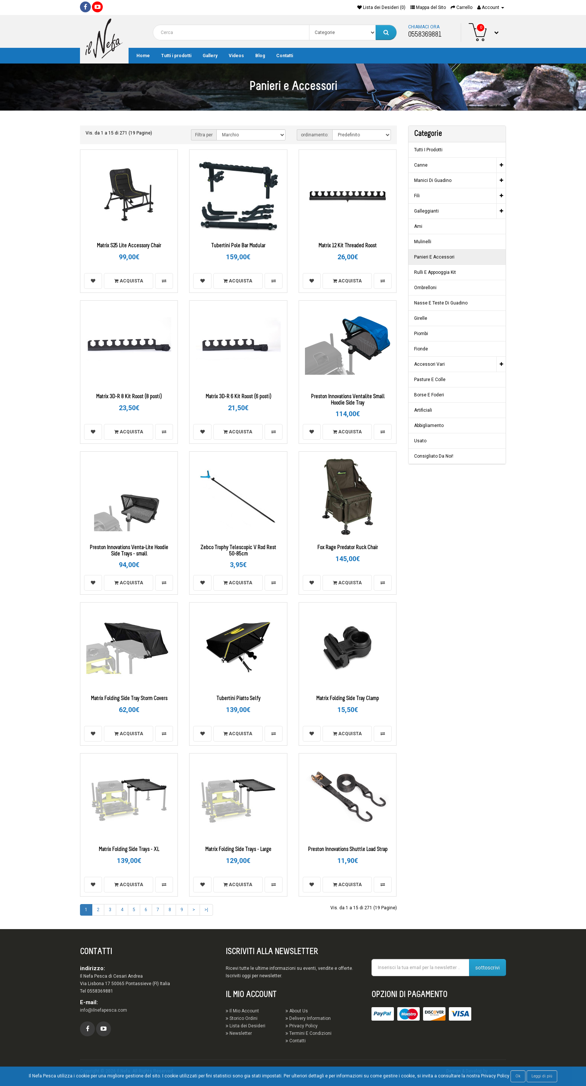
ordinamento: (315, 134)
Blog (260, 55)
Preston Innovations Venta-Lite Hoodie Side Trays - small (129, 551)
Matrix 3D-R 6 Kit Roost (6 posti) (238, 397)
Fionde (421, 349)
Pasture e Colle (429, 379)
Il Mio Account (242, 1011)
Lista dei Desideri (245, 1025)
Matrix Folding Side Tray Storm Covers (129, 699)
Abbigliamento (429, 425)
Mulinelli (422, 241)
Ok (518, 1076)
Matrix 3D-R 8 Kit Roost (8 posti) (129, 397)
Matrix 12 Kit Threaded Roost (347, 246)
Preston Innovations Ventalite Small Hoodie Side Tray (348, 400)
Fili (417, 195)
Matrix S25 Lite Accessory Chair (129, 246)
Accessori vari (429, 364)
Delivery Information (308, 1018)
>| (206, 909)
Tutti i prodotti (176, 55)
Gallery (210, 55)
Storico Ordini (241, 1018)
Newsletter (239, 1033)
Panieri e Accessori (434, 257)
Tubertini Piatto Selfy (238, 699)
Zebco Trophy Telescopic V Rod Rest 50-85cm (238, 551)
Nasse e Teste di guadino (441, 303)
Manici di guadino (432, 180)
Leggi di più (541, 1076)
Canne (421, 165)
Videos (236, 55)
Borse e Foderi (429, 394)
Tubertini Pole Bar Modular (238, 246)
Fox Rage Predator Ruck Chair (347, 548)
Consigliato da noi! (433, 456)
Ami (418, 226)
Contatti (284, 55)
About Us (297, 1011)
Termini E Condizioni (308, 1033)
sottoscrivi (487, 968)
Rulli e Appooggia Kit (435, 272)
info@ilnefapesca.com (103, 1010)
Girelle (420, 318)
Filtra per (204, 134)
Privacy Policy (302, 1025)
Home (143, 55)
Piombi (421, 333)
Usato (420, 440)
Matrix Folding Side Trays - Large (238, 850)
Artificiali (423, 410)
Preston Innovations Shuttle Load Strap (348, 850)
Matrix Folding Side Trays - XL (129, 850)
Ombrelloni (425, 287)
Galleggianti (426, 211)
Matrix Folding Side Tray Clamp (347, 699)
